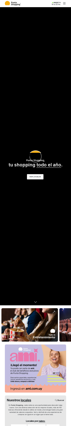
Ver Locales (35, 177)
